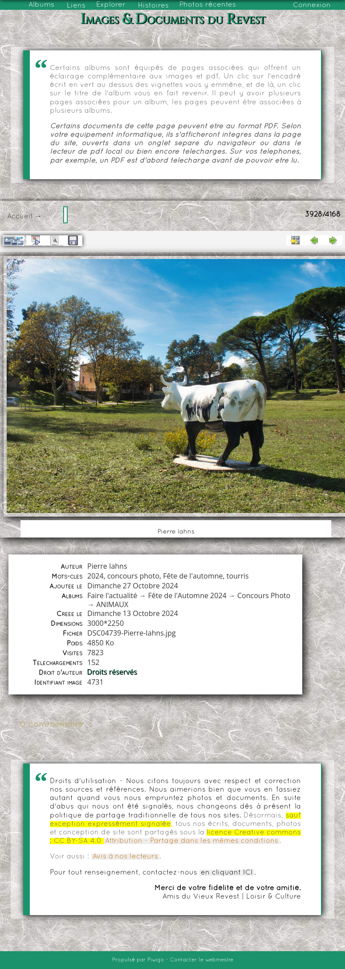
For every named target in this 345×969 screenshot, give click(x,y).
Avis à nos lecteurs (125, 857)
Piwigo (155, 960)
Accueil (19, 217)
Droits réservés (112, 672)
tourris (238, 576)
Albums (41, 5)
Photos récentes (207, 5)
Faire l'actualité (112, 595)
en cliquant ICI (227, 873)
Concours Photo (263, 595)
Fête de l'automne (193, 576)
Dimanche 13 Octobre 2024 (132, 613)
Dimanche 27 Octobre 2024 (132, 586)
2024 (95, 576)
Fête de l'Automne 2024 (187, 595)
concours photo (133, 576)
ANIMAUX (112, 604)
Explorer (111, 5)
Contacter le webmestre (201, 960)
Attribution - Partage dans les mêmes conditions (191, 841)
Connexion (312, 5)
